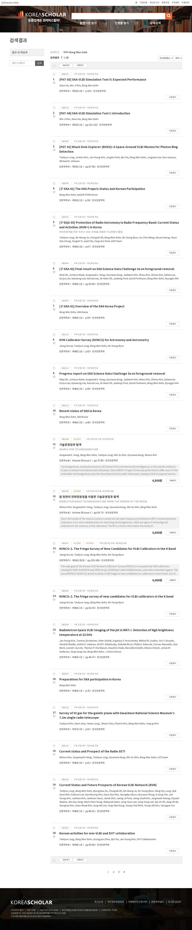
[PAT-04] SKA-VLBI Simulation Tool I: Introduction (94, 113)
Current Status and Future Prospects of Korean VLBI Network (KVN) (108, 785)
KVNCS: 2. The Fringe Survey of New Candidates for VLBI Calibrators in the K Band (117, 549)
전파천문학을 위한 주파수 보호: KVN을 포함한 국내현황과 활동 (91, 232)
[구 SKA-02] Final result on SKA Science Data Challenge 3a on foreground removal (116, 269)
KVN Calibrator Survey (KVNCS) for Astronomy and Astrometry (104, 340)
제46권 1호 (77, 811)
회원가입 (165, 3)
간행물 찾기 (122, 23)
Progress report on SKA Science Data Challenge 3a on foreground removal (112, 373)
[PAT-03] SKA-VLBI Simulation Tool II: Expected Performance (102, 79)
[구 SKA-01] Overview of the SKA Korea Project (91, 306)
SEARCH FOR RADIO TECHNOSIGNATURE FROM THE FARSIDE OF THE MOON (103, 501)
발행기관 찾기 (88, 23)
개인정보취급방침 (115, 902)
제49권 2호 (77, 247)
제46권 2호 (77, 763)
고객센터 (175, 3)
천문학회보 (64, 91)
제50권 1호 (77, 167)
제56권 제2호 (78, 560)
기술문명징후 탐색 (70, 445)
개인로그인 (154, 3)
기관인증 (143, 3)
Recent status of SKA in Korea (80, 411)
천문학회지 (64, 560)
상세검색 (155, 23)
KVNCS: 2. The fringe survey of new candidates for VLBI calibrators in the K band (116, 596)
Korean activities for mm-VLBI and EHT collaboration (97, 833)
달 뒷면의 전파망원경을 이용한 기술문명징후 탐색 (89, 497)
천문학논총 (64, 460)
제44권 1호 (77, 845)
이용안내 (185, 3)
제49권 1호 (77, 284)
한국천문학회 (99, 91)
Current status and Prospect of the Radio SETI (92, 751)
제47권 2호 (77, 729)
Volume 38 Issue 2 (81, 460)
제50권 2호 (77, 91)
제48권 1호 (77, 608)
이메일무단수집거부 (137, 902)
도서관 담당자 (174, 902)
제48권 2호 (77, 351)
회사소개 (98, 902)
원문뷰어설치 (157, 902)
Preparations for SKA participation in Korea (90, 679)
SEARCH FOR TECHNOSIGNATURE (78, 449)
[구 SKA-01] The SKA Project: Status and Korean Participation (102, 189)
